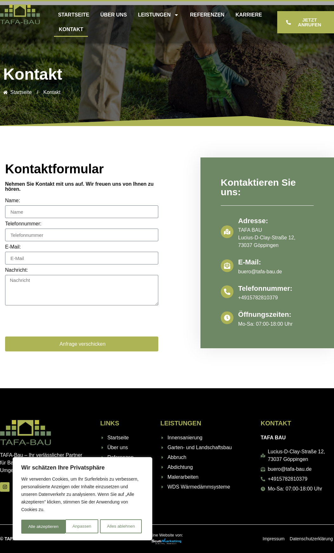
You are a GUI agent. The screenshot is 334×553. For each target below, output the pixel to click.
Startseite (73, 14)
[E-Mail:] (227, 265)
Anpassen (37, 526)
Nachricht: (16, 270)
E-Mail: (13, 247)
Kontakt (71, 29)
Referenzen (207, 14)
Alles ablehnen (76, 526)
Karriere (248, 14)
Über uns (113, 14)
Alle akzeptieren (122, 526)
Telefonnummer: (23, 223)
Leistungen (158, 15)
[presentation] (53, 321)
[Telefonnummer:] (227, 291)
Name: (12, 200)
